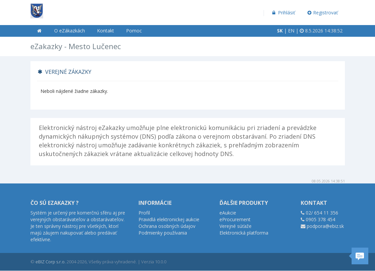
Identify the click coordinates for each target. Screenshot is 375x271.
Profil (144, 213)
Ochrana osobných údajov (166, 226)
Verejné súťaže (235, 226)
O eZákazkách (69, 30)
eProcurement (235, 219)
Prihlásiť (283, 12)
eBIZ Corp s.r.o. (50, 262)
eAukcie (227, 213)
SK (280, 30)
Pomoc (134, 30)
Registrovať (322, 12)
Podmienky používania (162, 233)
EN (291, 30)
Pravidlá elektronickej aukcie (168, 219)
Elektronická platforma (243, 233)
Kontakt (105, 30)
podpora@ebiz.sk (325, 226)
